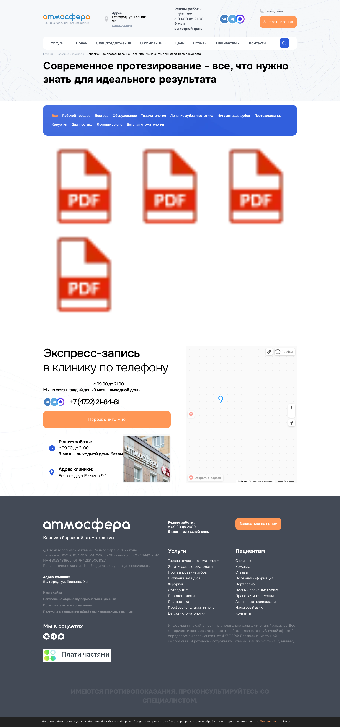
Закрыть (288, 721)
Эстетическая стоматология (197, 566)
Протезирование (68, 126)
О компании (151, 47)
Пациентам (226, 47)
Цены (180, 47)
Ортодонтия (180, 590)
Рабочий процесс (80, 116)
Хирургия (97, 126)
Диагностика (123, 126)
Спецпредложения (113, 47)
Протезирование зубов (192, 572)
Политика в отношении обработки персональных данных (92, 610)
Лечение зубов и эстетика (212, 116)
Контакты (257, 47)
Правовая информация (259, 590)
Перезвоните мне (107, 410)
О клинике (246, 555)
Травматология (168, 116)
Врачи (82, 47)
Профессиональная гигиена (197, 607)
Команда (244, 560)
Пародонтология (185, 596)
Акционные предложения (261, 596)
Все (55, 116)
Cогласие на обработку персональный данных (83, 596)
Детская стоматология (194, 126)
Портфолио (247, 578)
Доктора (109, 116)
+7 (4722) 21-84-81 (272, 13)
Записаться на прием (264, 519)
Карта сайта (53, 589)
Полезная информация (259, 572)
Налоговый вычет (253, 601)
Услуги (57, 47)
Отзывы (200, 47)
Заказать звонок (269, 24)
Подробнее (268, 721)
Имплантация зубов (261, 116)
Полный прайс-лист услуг (262, 584)
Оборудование (136, 116)
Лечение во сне (154, 126)
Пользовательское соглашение (70, 603)
